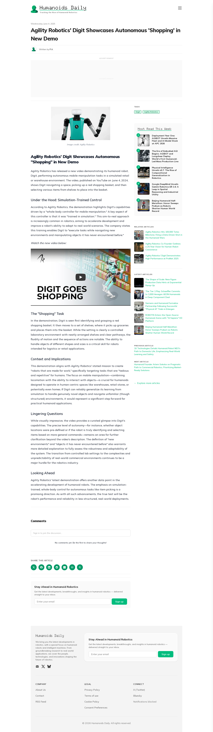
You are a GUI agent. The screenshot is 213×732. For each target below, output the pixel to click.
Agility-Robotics (151, 112)
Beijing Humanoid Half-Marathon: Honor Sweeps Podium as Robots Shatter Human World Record (165, 206)
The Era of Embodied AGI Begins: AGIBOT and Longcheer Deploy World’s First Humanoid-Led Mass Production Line (165, 156)
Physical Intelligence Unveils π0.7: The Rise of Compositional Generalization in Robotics (164, 172)
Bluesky (137, 695)
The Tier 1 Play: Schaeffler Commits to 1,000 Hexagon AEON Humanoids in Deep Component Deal (162, 294)
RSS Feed (41, 701)
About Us (41, 689)
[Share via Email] (72, 567)
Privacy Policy (92, 689)
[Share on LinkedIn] (49, 567)
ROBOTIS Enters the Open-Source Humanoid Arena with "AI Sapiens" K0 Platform (163, 318)
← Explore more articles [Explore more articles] (147, 383)
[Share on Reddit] (57, 567)
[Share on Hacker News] (64, 567)
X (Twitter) (139, 689)
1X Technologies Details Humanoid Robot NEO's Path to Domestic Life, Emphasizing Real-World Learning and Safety (157, 351)
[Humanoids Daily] (59, 9)
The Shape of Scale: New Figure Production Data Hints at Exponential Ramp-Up (163, 282)
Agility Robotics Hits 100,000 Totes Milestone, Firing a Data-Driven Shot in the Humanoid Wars (163, 235)
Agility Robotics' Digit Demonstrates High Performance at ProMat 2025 (162, 257)
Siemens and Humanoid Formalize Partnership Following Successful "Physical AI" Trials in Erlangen (161, 306)
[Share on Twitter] (34, 567)
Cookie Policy (91, 701)
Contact (40, 695)
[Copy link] (80, 567)
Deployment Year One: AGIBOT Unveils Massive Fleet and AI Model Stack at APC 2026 (165, 139)
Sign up (119, 601)
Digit (138, 112)
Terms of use (91, 695)
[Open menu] (180, 8)
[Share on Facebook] (41, 567)
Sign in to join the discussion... (47, 533)
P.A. (51, 49)
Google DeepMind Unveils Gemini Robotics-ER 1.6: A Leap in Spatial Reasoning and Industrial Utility (165, 189)
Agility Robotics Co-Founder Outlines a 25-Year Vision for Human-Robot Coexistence (163, 246)
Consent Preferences (95, 707)
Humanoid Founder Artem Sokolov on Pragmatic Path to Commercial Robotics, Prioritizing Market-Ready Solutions (158, 367)
